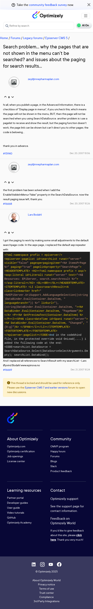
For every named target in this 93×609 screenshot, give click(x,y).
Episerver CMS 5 (56, 38)
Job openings (15, 456)
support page (70, 506)
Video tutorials (15, 512)
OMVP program (59, 446)
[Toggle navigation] (86, 16)
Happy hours (57, 451)
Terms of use (46, 588)
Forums (15, 38)
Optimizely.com (16, 446)
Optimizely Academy (19, 522)
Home (4, 38)
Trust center (46, 593)
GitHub (11, 517)
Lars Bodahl (35, 214)
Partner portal (15, 498)
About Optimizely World (46, 580)
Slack (53, 466)
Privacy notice (46, 584)
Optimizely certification (21, 451)
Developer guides (17, 502)
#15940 (7, 153)
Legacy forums (33, 38)
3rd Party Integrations (46, 601)
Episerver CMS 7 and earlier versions (46, 387)
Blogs (53, 461)
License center (16, 461)
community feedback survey (48, 5)
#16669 (7, 370)
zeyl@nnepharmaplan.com (43, 79)
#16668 (7, 203)
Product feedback (61, 471)
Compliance (46, 597)
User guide (13, 507)
